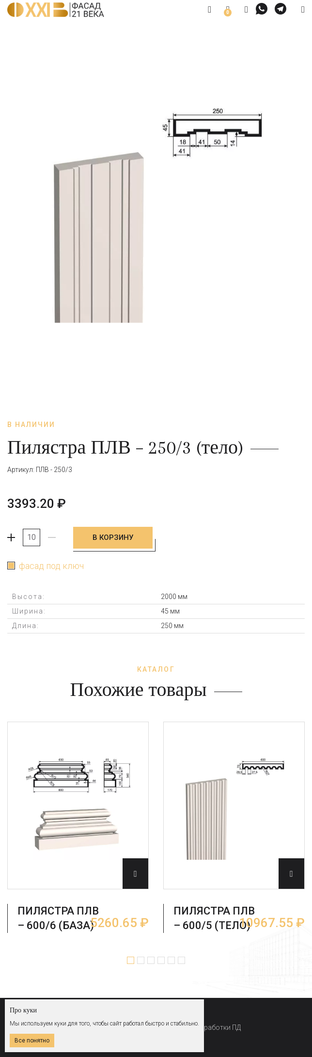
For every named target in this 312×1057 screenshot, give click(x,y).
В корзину (114, 537)
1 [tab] (130, 959)
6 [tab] (181, 959)
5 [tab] (171, 959)
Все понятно (32, 1040)
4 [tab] (161, 959)
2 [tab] (140, 959)
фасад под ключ (51, 565)
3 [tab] (151, 959)
